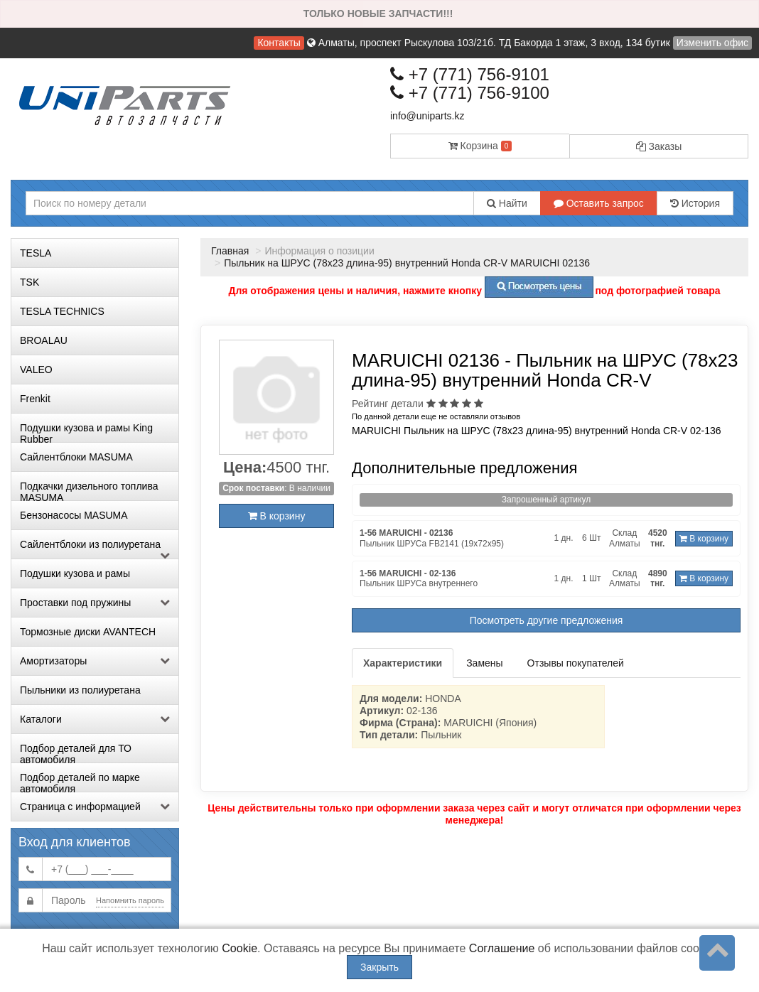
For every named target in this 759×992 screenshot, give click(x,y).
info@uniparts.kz (427, 116)
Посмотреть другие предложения (546, 620)
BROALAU (44, 340)
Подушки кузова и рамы (75, 573)
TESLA (35, 253)
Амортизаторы (95, 661)
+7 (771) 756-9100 (469, 92)
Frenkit (35, 398)
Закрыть (379, 967)
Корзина (480, 145)
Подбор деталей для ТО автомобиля (75, 752)
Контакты (278, 42)
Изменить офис (712, 42)
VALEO (36, 369)
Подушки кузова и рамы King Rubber (86, 432)
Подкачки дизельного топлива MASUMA (89, 490)
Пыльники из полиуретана (80, 690)
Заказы (659, 146)
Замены (484, 663)
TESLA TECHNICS (62, 311)
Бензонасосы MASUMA (74, 515)
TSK (29, 282)
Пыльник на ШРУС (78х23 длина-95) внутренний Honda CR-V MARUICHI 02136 (407, 263)
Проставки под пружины (95, 602)
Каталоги (95, 719)
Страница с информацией (95, 806)
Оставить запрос (599, 203)
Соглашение (502, 948)
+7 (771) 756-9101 (469, 74)
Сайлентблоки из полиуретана (95, 549)
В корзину (277, 516)
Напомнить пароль (130, 900)
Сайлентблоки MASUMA (76, 457)
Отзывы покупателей (575, 663)
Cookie (239, 948)
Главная (230, 251)
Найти (507, 203)
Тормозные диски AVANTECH (88, 631)
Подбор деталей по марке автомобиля (80, 782)
